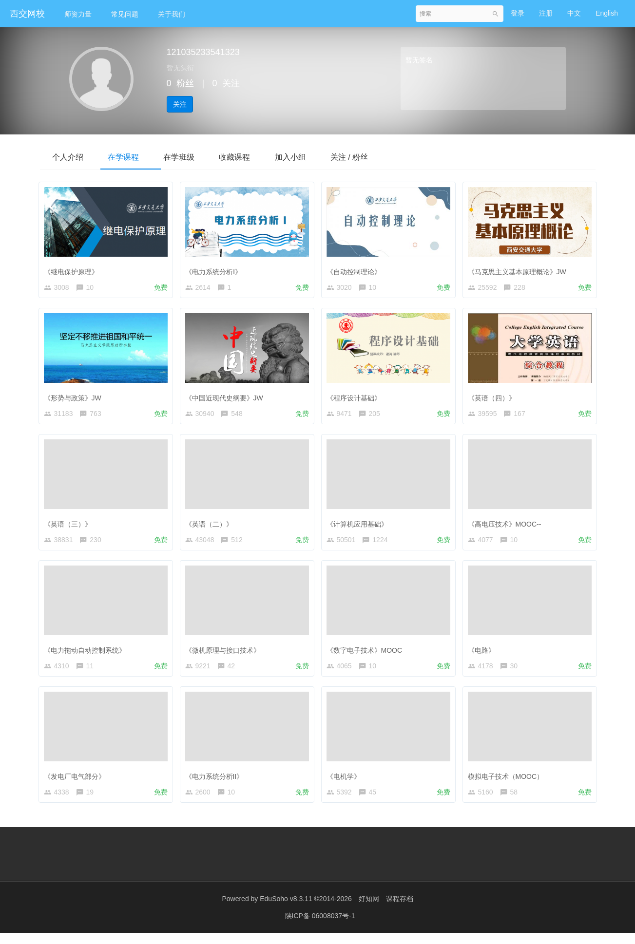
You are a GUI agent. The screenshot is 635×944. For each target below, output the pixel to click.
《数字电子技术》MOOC (367, 655)
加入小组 (311, 156)
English (607, 13)
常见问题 (124, 14)
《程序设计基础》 (356, 398)
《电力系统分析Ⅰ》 (216, 270)
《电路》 (484, 655)
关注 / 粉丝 (375, 156)
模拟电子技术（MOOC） (508, 783)
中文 (574, 13)
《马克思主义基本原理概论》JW (519, 270)
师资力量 (78, 14)
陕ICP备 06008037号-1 (320, 927)
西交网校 (27, 14)
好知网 (369, 910)
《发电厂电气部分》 (77, 783)
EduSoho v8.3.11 (286, 910)
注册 (546, 13)
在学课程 (130, 156)
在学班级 (191, 156)
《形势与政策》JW (75, 398)
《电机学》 (346, 783)
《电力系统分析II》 (217, 783)
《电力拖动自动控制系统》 (87, 655)
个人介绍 (70, 156)
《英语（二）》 (211, 526)
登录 (517, 13)
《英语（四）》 (494, 398)
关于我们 (171, 14)
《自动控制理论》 (356, 270)
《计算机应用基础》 (359, 526)
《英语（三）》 (70, 526)
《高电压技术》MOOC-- (507, 526)
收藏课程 (251, 156)
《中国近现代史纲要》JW (227, 398)
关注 (180, 104)
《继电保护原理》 (73, 270)
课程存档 (399, 910)
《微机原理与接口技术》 (225, 655)
